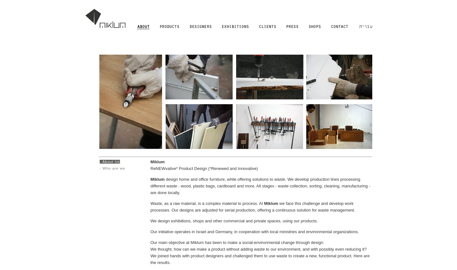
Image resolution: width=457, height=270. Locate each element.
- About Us (110, 162)
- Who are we (112, 168)
